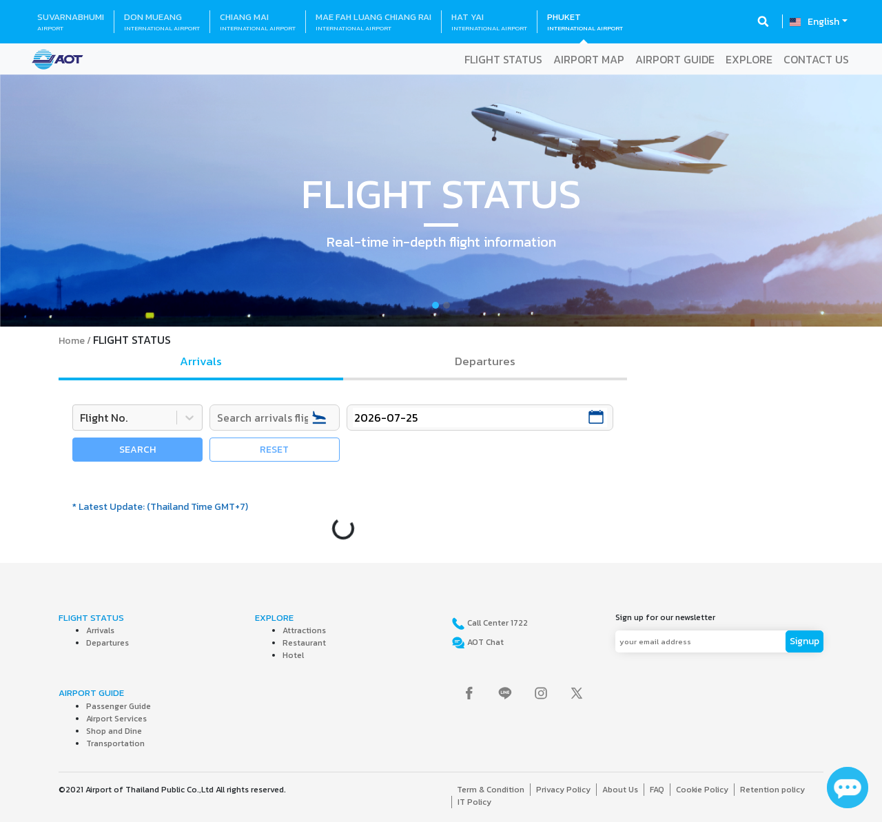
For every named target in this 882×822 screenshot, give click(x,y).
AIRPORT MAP (588, 59)
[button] (66, 200)
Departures (107, 643)
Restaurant (304, 643)
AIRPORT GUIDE (675, 59)
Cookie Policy (702, 789)
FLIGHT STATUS (503, 59)
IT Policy (474, 802)
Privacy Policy (563, 789)
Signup (804, 641)
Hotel (293, 655)
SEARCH (137, 449)
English (823, 21)
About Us (620, 789)
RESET (274, 449)
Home (72, 340)
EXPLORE (749, 59)
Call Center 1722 (496, 623)
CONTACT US (816, 59)
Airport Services (116, 718)
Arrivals (100, 630)
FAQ (657, 789)
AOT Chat (484, 642)
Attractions (304, 630)
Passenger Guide (118, 706)
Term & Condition (490, 789)
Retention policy (772, 789)
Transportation (115, 743)
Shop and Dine (114, 731)
